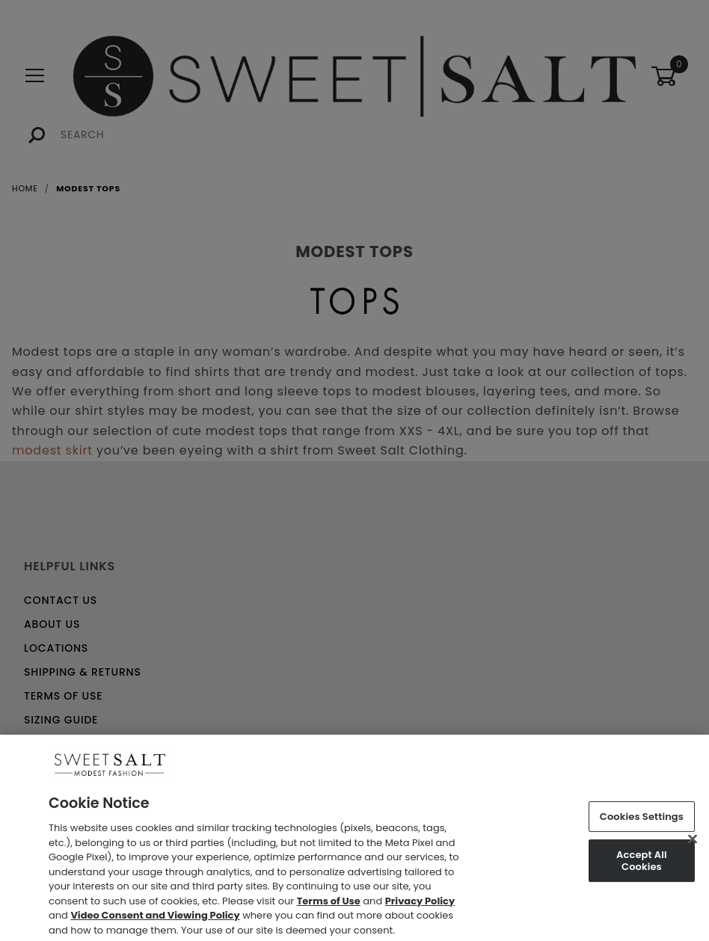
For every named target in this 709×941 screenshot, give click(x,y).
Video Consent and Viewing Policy (154, 920)
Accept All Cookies (641, 866)
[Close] (692, 843)
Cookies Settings (642, 821)
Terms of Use (328, 905)
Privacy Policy (420, 905)
